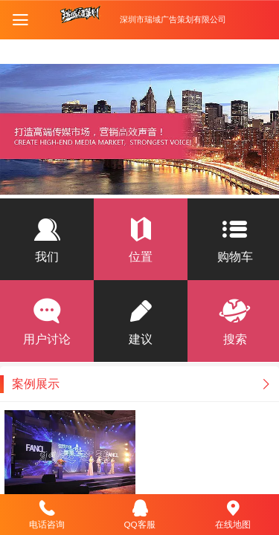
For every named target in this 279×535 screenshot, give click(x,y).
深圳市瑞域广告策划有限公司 (173, 19)
